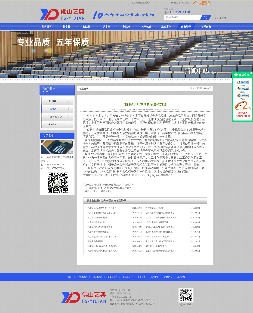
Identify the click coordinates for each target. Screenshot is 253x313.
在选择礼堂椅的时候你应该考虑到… (161, 227)
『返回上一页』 (90, 191)
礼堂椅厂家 (130, 109)
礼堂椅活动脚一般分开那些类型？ (160, 241)
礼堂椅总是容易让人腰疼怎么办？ (102, 236)
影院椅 (122, 109)
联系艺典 (181, 277)
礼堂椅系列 (82, 277)
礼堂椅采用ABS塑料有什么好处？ (102, 208)
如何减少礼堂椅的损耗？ (156, 246)
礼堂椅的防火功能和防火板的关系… (103, 251)
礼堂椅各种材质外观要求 (98, 232)
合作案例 (155, 277)
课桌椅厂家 (140, 109)
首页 (190, 88)
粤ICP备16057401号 (145, 304)
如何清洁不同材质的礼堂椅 (157, 236)
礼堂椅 (104, 200)
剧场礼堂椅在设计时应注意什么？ (114, 188)
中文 (214, 17)
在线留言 (174, 3)
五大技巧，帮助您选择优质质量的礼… (162, 217)
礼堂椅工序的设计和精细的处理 (159, 232)
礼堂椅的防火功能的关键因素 (100, 227)
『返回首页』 (105, 191)
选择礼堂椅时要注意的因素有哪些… (161, 213)
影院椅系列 (97, 277)
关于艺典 (141, 277)
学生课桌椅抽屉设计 (96, 241)
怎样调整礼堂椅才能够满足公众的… (103, 213)
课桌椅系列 (112, 277)
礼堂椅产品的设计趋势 (97, 217)
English (222, 17)
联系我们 (185, 3)
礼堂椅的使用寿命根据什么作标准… (103, 246)
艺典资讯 (198, 88)
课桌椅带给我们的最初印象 (157, 222)
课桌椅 (112, 200)
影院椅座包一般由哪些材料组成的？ (115, 184)
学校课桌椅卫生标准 (154, 208)
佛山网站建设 (127, 304)
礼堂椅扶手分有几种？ (97, 222)
